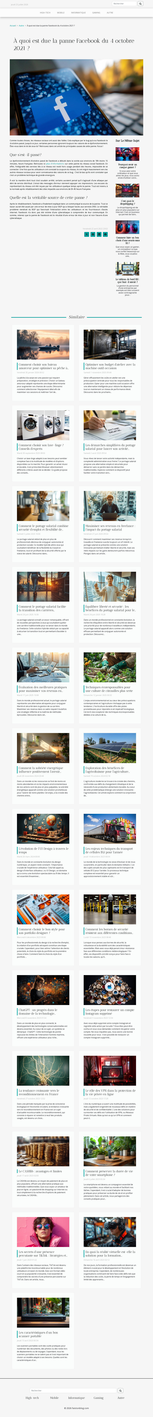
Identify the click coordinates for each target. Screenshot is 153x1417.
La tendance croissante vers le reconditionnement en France (39, 1092)
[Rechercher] (124, 3)
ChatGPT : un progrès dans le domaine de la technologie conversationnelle (38, 1013)
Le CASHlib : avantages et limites (40, 1171)
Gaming (96, 12)
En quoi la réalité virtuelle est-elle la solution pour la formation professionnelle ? (110, 1255)
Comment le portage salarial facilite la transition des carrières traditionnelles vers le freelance (42, 610)
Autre (110, 12)
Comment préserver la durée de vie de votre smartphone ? (109, 1173)
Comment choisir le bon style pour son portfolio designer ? (42, 931)
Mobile (60, 12)
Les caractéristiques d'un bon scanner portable (38, 1334)
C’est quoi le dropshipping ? (127, 202)
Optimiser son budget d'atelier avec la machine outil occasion (110, 366)
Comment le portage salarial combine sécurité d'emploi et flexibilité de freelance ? (43, 529)
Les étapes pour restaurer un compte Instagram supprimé (109, 1011)
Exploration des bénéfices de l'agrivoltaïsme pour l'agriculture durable (106, 771)
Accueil (13, 25)
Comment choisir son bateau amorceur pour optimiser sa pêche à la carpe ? (43, 368)
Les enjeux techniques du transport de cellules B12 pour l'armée (109, 850)
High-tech (45, 12)
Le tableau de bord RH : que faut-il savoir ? (128, 280)
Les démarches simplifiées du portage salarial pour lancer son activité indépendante (110, 448)
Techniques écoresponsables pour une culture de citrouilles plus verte (109, 689)
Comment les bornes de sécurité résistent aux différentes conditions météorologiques (108, 932)
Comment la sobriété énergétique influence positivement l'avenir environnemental (41, 771)
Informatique (78, 12)
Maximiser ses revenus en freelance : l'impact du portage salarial (110, 527)
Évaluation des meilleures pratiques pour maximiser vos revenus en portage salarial (43, 690)
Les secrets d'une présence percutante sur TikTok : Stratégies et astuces (42, 1255)
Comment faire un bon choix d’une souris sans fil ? (128, 240)
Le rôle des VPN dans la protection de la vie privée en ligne (110, 1092)
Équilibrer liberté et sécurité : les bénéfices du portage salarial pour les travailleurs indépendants (110, 610)
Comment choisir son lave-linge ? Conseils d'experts (41, 447)
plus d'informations (55, 163)
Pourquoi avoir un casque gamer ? (127, 166)
